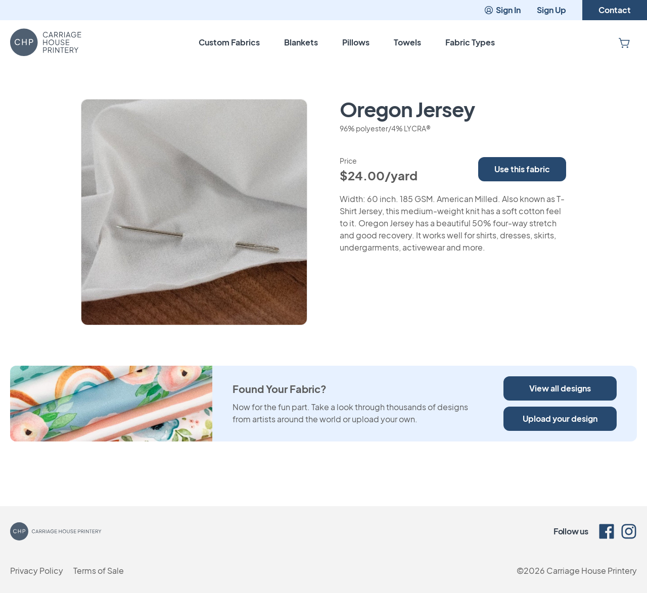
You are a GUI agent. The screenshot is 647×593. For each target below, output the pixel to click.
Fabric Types (470, 42)
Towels (407, 42)
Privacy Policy (36, 570)
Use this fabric (522, 169)
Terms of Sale (98, 570)
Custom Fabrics (229, 42)
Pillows (355, 42)
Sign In (502, 10)
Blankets (301, 42)
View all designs (560, 388)
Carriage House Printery (591, 570)
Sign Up (551, 10)
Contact (614, 10)
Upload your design (560, 418)
